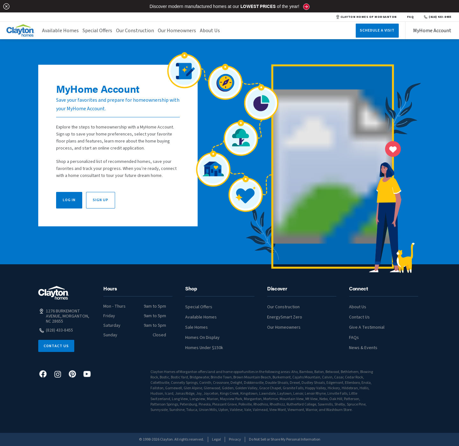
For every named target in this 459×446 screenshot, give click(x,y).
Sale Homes (196, 327)
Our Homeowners (177, 30)
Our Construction (135, 30)
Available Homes (60, 30)
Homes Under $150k (204, 348)
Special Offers (97, 30)
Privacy (235, 439)
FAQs (354, 337)
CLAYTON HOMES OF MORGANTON (366, 17)
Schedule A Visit (377, 30)
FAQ (410, 17)
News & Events (363, 348)
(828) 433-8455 (437, 17)
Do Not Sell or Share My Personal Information (284, 439)
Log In (69, 200)
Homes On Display (202, 337)
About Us (210, 30)
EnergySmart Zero (284, 317)
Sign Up (100, 200)
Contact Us (56, 346)
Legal (216, 439)
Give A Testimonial (366, 327)
